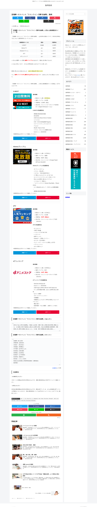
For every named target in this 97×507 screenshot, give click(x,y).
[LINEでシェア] (49, 18)
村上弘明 (56, 395)
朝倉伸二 (51, 395)
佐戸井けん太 (30, 395)
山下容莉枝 (41, 395)
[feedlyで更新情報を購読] (24, 412)
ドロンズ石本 (23, 395)
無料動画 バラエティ (76, 109)
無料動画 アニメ (76, 89)
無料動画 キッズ (76, 96)
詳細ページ (24, 135)
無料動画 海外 (76, 131)
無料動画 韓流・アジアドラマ (76, 144)
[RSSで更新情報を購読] (48, 412)
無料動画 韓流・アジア (76, 141)
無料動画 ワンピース (76, 112)
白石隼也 (24, 397)
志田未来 (46, 395)
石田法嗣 (29, 397)
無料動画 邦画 (76, 138)
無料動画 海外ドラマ (76, 135)
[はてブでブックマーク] (32, 18)
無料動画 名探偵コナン (76, 115)
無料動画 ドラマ (76, 105)
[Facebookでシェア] (24, 18)
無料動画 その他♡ (76, 99)
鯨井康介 (34, 397)
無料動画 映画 (76, 125)
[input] (75, 14)
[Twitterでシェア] (16, 18)
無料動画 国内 (76, 118)
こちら (78, 75)
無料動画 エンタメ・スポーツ (76, 92)
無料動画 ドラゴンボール (76, 102)
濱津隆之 (14, 397)
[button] (57, 18)
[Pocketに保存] (40, 18)
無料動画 (76, 86)
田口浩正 (19, 397)
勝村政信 (36, 395)
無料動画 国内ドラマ (16, 395)
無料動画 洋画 (76, 128)
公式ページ (48, 135)
